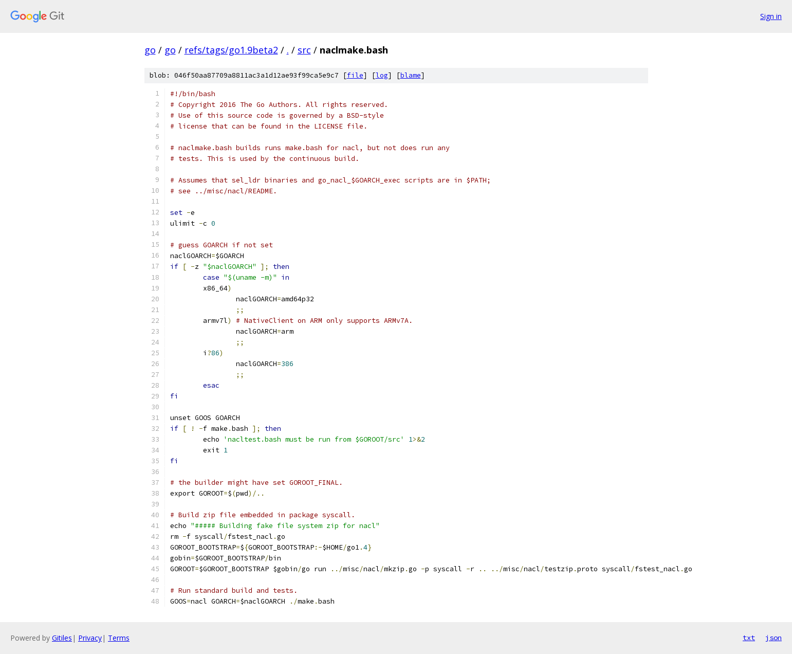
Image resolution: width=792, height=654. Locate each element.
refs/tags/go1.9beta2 (231, 50)
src (304, 50)
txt (749, 637)
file (355, 75)
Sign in (771, 16)
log (382, 75)
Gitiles (62, 638)
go (150, 50)
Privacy (90, 638)
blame (410, 75)
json (773, 637)
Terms (119, 638)
